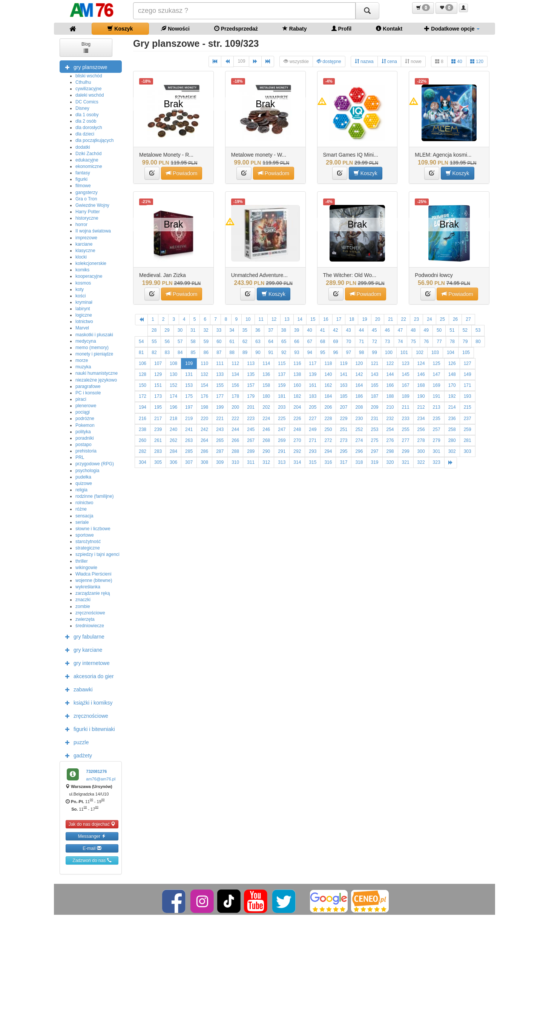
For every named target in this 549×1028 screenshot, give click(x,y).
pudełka (83, 477)
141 (343, 374)
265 (220, 440)
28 (154, 330)
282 (142, 451)
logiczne (83, 315)
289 (251, 451)
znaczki (82, 599)
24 (429, 319)
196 (173, 407)
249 (312, 429)
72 (374, 341)
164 (359, 385)
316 (328, 462)
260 (142, 440)
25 (442, 319)
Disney (82, 108)
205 (312, 407)
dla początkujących (94, 140)
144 (390, 374)
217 (158, 418)
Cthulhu (83, 82)
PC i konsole (88, 393)
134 (235, 374)
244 (235, 429)
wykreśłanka (87, 586)
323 (436, 462)
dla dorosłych (88, 127)
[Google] (329, 900)
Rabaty (294, 28)
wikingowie (86, 567)
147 (436, 374)
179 (251, 396)
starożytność (88, 541)
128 (142, 374)
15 (312, 319)
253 (374, 429)
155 (220, 385)
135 (251, 374)
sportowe (84, 535)
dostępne (329, 61)
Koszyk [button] (365, 173)
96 (335, 352)
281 (467, 440)
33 (218, 330)
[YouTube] (256, 900)
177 (220, 396)
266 (235, 440)
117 (312, 363)
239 (158, 429)
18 (351, 319)
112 (235, 363)
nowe (413, 61)
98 (361, 352)
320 (390, 462)
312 (266, 462)
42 (335, 330)
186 (359, 396)
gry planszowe (84, 67)
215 (467, 407)
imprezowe (86, 237)
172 (142, 396)
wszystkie (296, 61)
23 (416, 319)
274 (359, 440)
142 (359, 374)
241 (189, 429)
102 (419, 352)
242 (204, 429)
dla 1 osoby (86, 114)
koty (79, 289)
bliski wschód (88, 75)
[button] (423, 8)
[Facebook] (174, 900)
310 (235, 462)
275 (374, 440)
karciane (83, 244)
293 (312, 451)
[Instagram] (203, 900)
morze (81, 360)
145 (405, 374)
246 (266, 429)
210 (390, 407)
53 (477, 330)
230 (359, 418)
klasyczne (85, 250)
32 (205, 330)
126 (452, 363)
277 (405, 440)
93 (296, 352)
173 (158, 396)
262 (173, 440)
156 (235, 385)
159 (281, 385)
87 (218, 352)
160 (297, 385)
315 (312, 462)
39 (296, 330)
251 (343, 429)
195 (158, 407)
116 (297, 363)
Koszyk (120, 28)
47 (400, 330)
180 (266, 396)
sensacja (84, 516)
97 (348, 352)
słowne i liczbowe (92, 528)
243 (220, 429)
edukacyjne (86, 160)
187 (374, 396)
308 (204, 462)
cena (389, 61)
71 (361, 341)
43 (348, 330)
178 (235, 396)
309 (220, 462)
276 (390, 440)
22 (403, 319)
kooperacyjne (88, 276)
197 (189, 407)
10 (247, 319)
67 (309, 341)
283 (158, 451)
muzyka (83, 366)
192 (452, 396)
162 (328, 385)
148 (452, 374)
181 (281, 396)
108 (173, 363)
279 (436, 440)
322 (421, 462)
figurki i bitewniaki (88, 729)
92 (283, 352)
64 (270, 341)
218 (173, 418)
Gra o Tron (86, 199)
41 (322, 330)
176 (204, 396)
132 (204, 374)
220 (204, 418)
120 (476, 61)
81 (141, 352)
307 (189, 462)
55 (154, 341)
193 (467, 396)
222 (235, 418)
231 (374, 418)
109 (241, 61)
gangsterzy (86, 192)
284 (173, 451)
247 (281, 429)
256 (421, 429)
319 (374, 462)
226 (297, 418)
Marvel (82, 328)
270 (297, 440)
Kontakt (389, 28)
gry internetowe (85, 663)
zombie (82, 606)
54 (141, 341)
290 (266, 451)
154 (204, 385)
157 (251, 385)
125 (436, 363)
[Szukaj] (367, 10)
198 (204, 407)
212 (421, 407)
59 (206, 341)
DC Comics (86, 102)
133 (220, 374)
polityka (83, 431)
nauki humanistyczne (96, 373)
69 (335, 341)
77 (439, 341)
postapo (83, 444)
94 (309, 352)
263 (189, 440)
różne (81, 509)
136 (266, 374)
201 (251, 407)
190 (421, 396)
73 (387, 341)
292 (297, 451)
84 (180, 352)
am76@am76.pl (100, 779)
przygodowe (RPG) (94, 463)
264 (204, 440)
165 (374, 385)
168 (421, 385)
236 (452, 418)
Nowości (175, 28)
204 (297, 407)
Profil (341, 28)
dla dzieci (84, 134)
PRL (79, 457)
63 (257, 341)
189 (405, 396)
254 (390, 429)
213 (436, 407)
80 (477, 341)
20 (377, 319)
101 (404, 352)
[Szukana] (244, 10)
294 (328, 451)
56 (167, 341)
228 (328, 418)
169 (436, 385)
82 (154, 352)
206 (328, 407)
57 (180, 341)
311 (251, 462)
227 (312, 418)
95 (322, 352)
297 (374, 451)
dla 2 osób (85, 121)
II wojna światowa (93, 231)
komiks (82, 269)
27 (468, 319)
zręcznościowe (90, 613)
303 (467, 451)
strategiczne (87, 548)
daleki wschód (89, 95)
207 (343, 407)
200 (235, 407)
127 (467, 363)
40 (456, 61)
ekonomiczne (88, 166)
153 (189, 385)
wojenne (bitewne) (93, 580)
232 (390, 418)
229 (343, 418)
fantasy (82, 172)
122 (390, 363)
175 (189, 396)
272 (328, 440)
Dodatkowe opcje (452, 28)
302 (452, 451)
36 (257, 330)
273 (343, 440)
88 (232, 352)
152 (173, 385)
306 (173, 462)
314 (297, 462)
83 (167, 352)
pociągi (82, 412)
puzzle (75, 742)
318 (359, 462)
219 (189, 418)
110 (204, 363)
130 (173, 374)
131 (189, 374)
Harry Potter (87, 211)
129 (158, 374)
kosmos (83, 283)
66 (296, 341)
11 (261, 319)
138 (297, 374)
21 (390, 319)
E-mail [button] (92, 848)
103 (435, 352)
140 (328, 374)
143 (374, 374)
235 (436, 418)
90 (257, 352)
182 (297, 396)
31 (192, 330)
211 (405, 407)
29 (166, 330)
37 (270, 330)
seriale (82, 522)
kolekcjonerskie (90, 263)
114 (266, 363)
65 (283, 341)
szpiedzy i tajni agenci (97, 554)
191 (436, 396)
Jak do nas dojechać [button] (92, 824)
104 (450, 352)
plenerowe (85, 405)
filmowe (83, 185)
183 (312, 396)
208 (359, 407)
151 (158, 385)
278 (421, 440)
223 (251, 418)
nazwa (364, 61)
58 (192, 341)
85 (192, 352)
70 (348, 341)
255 (405, 429)
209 (374, 407)
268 (266, 440)
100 (389, 352)
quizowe (83, 483)
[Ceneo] (370, 900)
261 (158, 440)
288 (235, 451)
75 (413, 341)
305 (158, 462)
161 (312, 385)
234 (421, 418)
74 (400, 341)
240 (173, 429)
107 (158, 363)
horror (81, 224)
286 (204, 451)
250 (328, 429)
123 (405, 363)
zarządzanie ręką (92, 593)
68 (322, 341)
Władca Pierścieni (93, 574)
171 (467, 385)
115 (281, 363)
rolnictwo (84, 502)
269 (281, 440)
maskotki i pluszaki (94, 334)
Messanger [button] (92, 836)
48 (413, 330)
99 (374, 352)
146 (421, 374)
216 (142, 418)
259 (467, 429)
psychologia (87, 470)
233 (405, 418)
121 (374, 363)
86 (206, 352)
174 (173, 396)
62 (244, 341)
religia (81, 489)
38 (283, 330)
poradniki (84, 438)
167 (405, 385)
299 (405, 451)
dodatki (82, 147)
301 (436, 451)
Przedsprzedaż (236, 28)
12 (273, 319)
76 (426, 341)
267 (251, 440)
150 (142, 385)
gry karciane (81, 649)
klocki (81, 257)
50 (439, 330)
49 (426, 330)
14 (300, 319)
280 (452, 440)
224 (266, 418)
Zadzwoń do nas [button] (91, 860)
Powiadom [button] (181, 173)
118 (328, 363)
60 (218, 341)
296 (359, 451)
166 (390, 385)
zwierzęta (85, 619)
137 (281, 374)
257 (436, 429)
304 (142, 462)
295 (343, 451)
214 (452, 407)
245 (251, 429)
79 (465, 341)
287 (220, 451)
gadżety (76, 755)
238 (142, 429)
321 (405, 462)
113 (251, 363)
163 (343, 385)
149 (467, 374)
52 (465, 330)
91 (270, 352)
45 (374, 330)
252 (359, 429)
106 (142, 363)
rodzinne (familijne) (94, 496)
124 (421, 363)
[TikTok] (229, 900)
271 (312, 440)
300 (421, 451)
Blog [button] (85, 47)
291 (281, 451)
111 (220, 363)
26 (455, 319)
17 (338, 319)
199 (220, 407)
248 (297, 429)
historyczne (86, 218)
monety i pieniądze (94, 354)
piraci (80, 399)
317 (343, 462)
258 (452, 429)
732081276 (96, 771)
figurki (81, 179)
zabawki (77, 689)
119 (343, 363)
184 (328, 396)
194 (142, 407)
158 (266, 385)
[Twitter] (284, 900)
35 (244, 330)
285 (189, 451)
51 (451, 330)
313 (281, 462)
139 (312, 374)
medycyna (85, 341)
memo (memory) (92, 347)
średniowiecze (89, 625)
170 (452, 385)
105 (466, 352)
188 (390, 396)
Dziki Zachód (88, 153)
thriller (81, 561)
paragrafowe (88, 386)
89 (244, 352)
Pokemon (85, 425)
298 (390, 451)
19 (364, 319)
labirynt (82, 308)
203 (281, 407)
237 (467, 418)
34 (231, 330)
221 (220, 418)
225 (281, 418)
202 (266, 407)
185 (343, 396)
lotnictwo (84, 321)
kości (80, 296)
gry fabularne (82, 636)
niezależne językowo (96, 380)
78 (452, 341)
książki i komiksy (86, 702)
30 (180, 330)
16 (325, 319)
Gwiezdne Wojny (92, 205)
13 (286, 319)
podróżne (84, 418)
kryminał (83, 302)
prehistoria (86, 451)
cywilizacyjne (88, 88)
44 (361, 330)
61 (232, 341)
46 (387, 330)
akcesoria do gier (87, 676)
